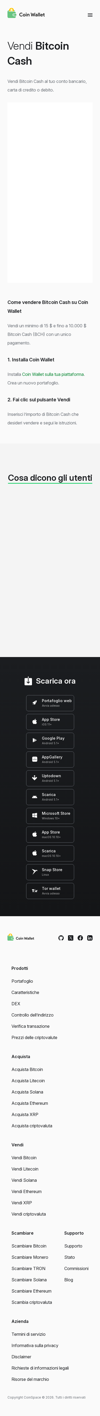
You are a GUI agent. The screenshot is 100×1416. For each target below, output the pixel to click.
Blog (68, 1279)
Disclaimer (21, 1356)
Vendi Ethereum (26, 1191)
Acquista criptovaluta (31, 1125)
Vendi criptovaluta (28, 1214)
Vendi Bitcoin (24, 1157)
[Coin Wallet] (26, 13)
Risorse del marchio (30, 1379)
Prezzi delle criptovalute (34, 1037)
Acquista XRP (24, 1114)
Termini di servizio (28, 1334)
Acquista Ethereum (29, 1103)
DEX (15, 1003)
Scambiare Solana (29, 1279)
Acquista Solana (27, 1092)
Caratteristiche (25, 992)
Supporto (73, 1246)
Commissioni (76, 1268)
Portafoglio (22, 981)
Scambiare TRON (28, 1268)
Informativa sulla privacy (34, 1345)
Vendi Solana (24, 1180)
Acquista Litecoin (28, 1080)
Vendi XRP (21, 1202)
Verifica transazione (30, 1026)
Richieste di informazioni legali (40, 1368)
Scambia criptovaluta (31, 1302)
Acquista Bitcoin (27, 1069)
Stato (69, 1257)
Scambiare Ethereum (31, 1291)
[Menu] (90, 14)
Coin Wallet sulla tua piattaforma (53, 374)
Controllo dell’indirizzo (32, 1015)
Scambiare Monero (29, 1257)
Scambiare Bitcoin (28, 1246)
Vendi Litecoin (24, 1169)
